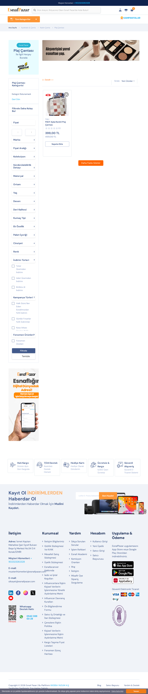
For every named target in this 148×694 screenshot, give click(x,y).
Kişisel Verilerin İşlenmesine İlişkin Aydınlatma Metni (53, 634)
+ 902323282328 (82, 3)
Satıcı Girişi (99, 550)
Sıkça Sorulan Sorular (78, 543)
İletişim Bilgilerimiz (54, 541)
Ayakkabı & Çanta (28, 28)
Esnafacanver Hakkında (51, 568)
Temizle (26, 356)
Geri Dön (16, 99)
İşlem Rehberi (78, 549)
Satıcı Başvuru (112, 685)
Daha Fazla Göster (90, 162)
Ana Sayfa (13, 28)
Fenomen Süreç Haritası (52, 652)
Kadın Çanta (45, 28)
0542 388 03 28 (32, 617)
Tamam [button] (136, 691)
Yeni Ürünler (127, 81)
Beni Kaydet (108, 495)
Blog (73, 566)
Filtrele (23, 350)
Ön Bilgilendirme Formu (53, 608)
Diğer (47, 119)
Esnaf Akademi (79, 554)
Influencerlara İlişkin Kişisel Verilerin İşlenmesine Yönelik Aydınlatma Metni (54, 588)
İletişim (75, 571)
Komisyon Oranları (76, 560)
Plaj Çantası (59, 28)
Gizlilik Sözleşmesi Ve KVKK (53, 548)
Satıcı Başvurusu (98, 557)
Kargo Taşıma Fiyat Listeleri (54, 644)
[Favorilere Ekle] (66, 96)
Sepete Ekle (57, 144)
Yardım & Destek (131, 685)
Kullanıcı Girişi (100, 541)
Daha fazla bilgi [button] (117, 691)
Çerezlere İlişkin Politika (52, 624)
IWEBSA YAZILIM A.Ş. (59, 685)
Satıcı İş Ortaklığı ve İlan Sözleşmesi (54, 616)
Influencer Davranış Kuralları (54, 600)
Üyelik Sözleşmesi (53, 562)
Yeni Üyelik (98, 546)
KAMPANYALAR (131, 17)
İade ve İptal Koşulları (50, 577)
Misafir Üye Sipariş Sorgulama (77, 579)
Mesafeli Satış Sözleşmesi (51, 556)
